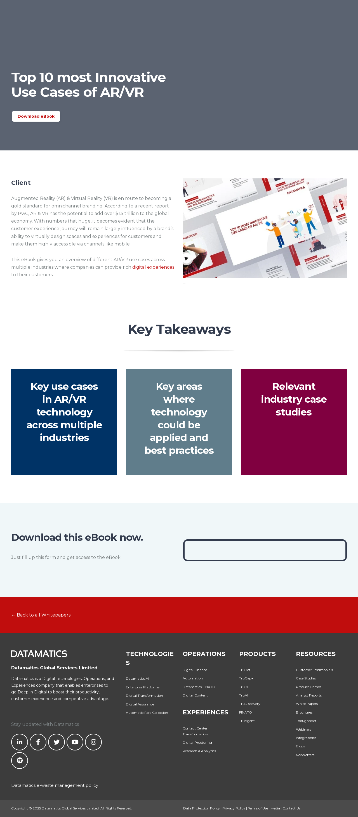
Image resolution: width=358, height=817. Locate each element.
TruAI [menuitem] (243, 695)
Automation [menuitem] (193, 678)
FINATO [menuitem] (245, 712)
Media (275, 808)
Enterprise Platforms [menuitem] (142, 687)
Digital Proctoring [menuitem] (197, 742)
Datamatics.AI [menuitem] (137, 678)
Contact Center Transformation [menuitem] (195, 731)
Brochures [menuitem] (304, 712)
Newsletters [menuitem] (305, 755)
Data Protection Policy (201, 808)
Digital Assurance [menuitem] (140, 704)
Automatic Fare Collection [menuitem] (147, 712)
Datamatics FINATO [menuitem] (199, 687)
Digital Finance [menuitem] (195, 670)
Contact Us (291, 808)
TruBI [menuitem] (243, 687)
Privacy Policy (233, 808)
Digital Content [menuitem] (195, 695)
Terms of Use (258, 808)
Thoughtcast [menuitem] (306, 721)
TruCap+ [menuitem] (246, 678)
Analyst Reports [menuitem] (309, 695)
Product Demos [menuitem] (308, 687)
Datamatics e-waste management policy (54, 785)
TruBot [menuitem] (245, 670)
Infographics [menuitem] (306, 738)
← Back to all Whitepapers (40, 615)
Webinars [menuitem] (303, 729)
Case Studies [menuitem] (306, 678)
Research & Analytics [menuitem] (199, 751)
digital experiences (153, 267)
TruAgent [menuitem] (247, 721)
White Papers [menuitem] (307, 704)
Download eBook (36, 116)
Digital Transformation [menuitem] (144, 695)
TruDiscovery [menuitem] (249, 704)
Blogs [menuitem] (300, 746)
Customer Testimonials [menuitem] (314, 670)
